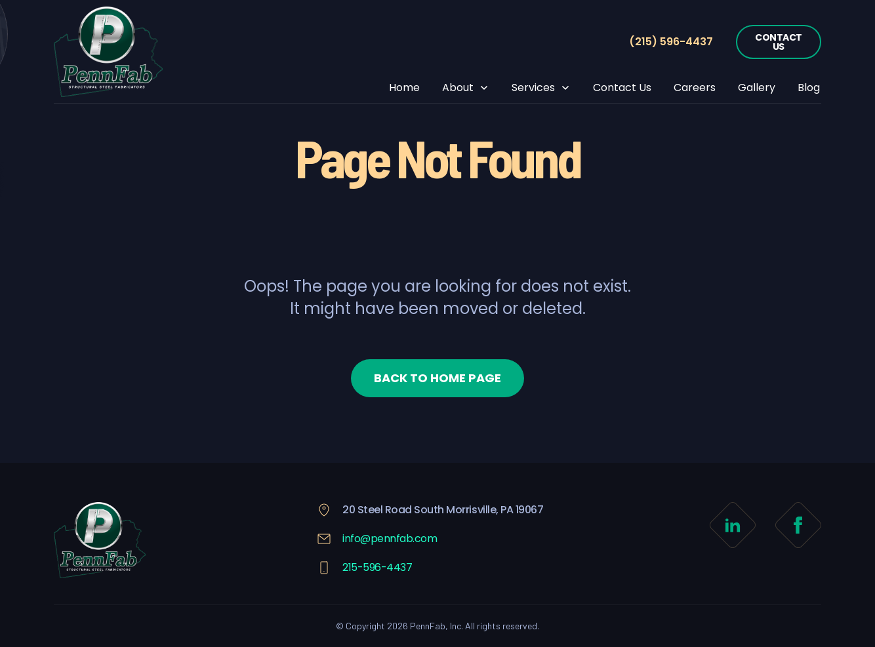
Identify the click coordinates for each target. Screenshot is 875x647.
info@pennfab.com (389, 538)
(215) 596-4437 (671, 41)
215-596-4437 (377, 567)
